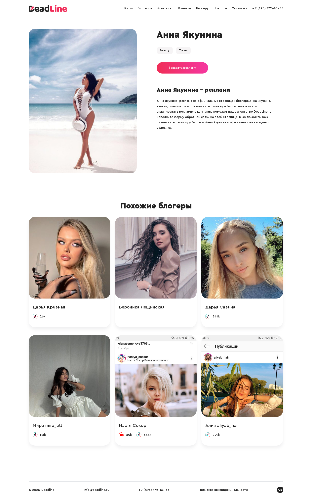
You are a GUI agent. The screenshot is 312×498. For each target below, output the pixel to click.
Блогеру (202, 8)
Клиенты (184, 8)
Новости (220, 8)
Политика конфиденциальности (223, 489)
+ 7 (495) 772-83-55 (267, 8)
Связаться (240, 8)
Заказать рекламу (182, 67)
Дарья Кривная (49, 307)
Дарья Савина (220, 307)
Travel (183, 50)
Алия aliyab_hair (222, 425)
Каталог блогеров (138, 8)
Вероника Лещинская (142, 307)
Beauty (165, 50)
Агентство (165, 8)
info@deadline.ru (96, 489)
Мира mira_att (47, 425)
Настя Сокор (132, 425)
